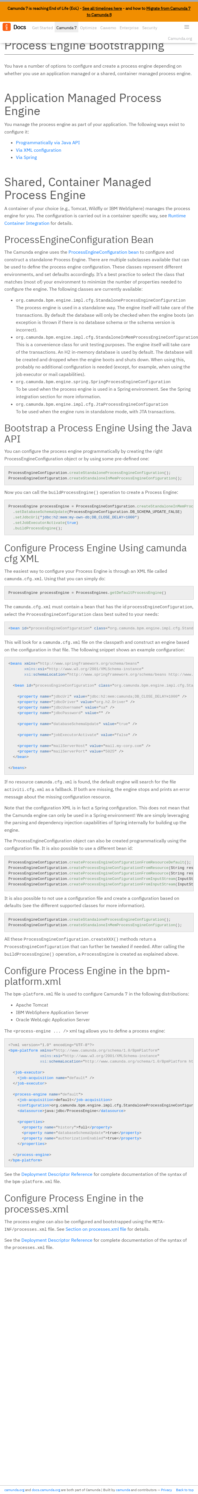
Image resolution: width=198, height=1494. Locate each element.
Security (149, 27)
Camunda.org (180, 38)
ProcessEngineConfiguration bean (104, 252)
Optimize (88, 27)
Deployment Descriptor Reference (56, 1174)
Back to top (185, 1490)
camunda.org (14, 1490)
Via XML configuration (38, 150)
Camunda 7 (66, 27)
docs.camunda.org (46, 1490)
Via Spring (26, 157)
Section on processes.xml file (96, 1229)
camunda (123, 1490)
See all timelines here (102, 8)
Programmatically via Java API (48, 142)
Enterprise (129, 27)
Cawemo (108, 27)
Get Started (42, 27)
